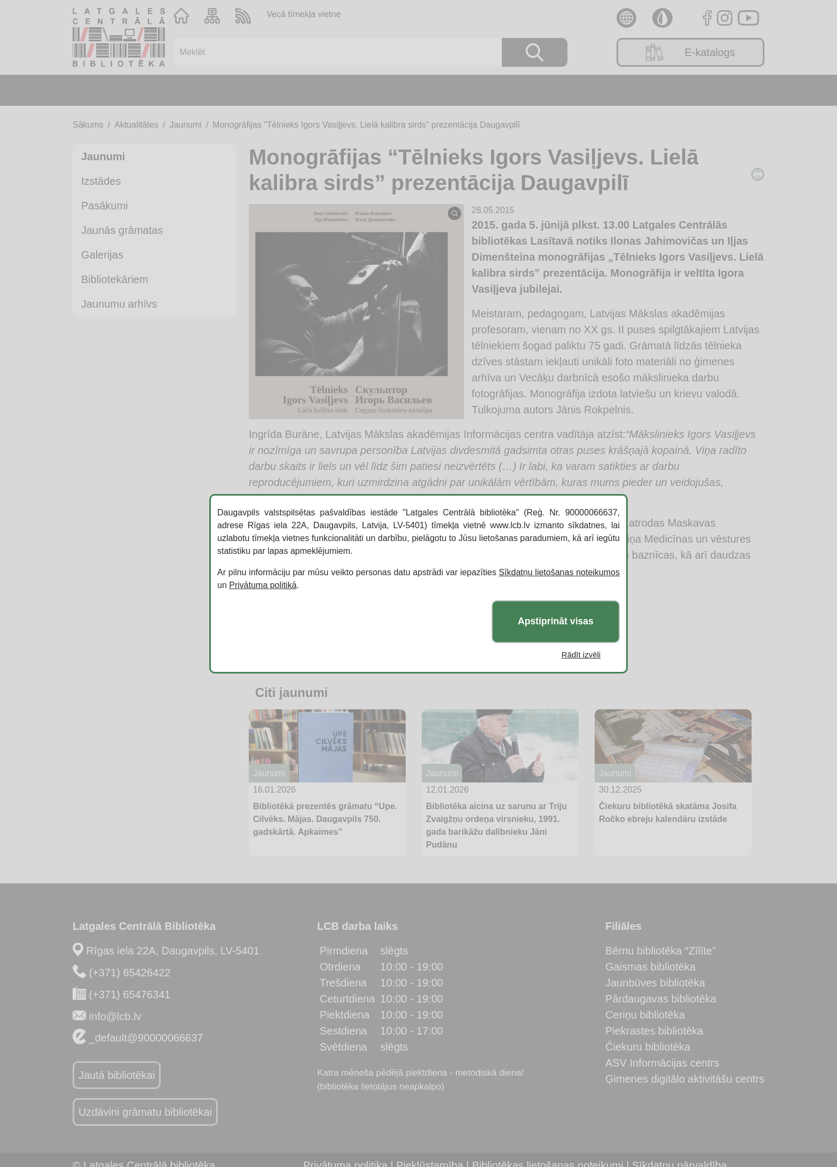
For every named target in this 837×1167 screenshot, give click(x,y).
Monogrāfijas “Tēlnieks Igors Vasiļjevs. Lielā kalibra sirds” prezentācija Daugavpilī (366, 124)
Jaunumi (185, 124)
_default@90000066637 (146, 1038)
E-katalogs (690, 52)
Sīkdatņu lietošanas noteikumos (559, 572)
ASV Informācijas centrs (662, 1063)
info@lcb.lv (115, 1016)
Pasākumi (104, 206)
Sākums (88, 124)
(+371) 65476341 (130, 994)
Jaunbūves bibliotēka (655, 983)
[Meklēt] (331, 52)
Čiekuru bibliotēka (647, 1047)
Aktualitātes (136, 124)
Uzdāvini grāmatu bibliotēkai (145, 1112)
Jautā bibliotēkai (116, 1075)
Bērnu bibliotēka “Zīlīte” (660, 951)
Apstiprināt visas (556, 621)
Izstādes (101, 181)
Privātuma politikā (262, 585)
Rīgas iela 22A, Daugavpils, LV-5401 (172, 951)
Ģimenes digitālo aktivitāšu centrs (684, 1079)
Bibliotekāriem (114, 279)
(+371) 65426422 (130, 972)
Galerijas (102, 255)
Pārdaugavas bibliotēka (660, 999)
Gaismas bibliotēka (650, 967)
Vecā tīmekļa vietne (304, 14)
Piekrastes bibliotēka (654, 1031)
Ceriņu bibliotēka (645, 1015)
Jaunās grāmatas (122, 230)
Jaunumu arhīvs (119, 304)
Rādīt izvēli (581, 654)
